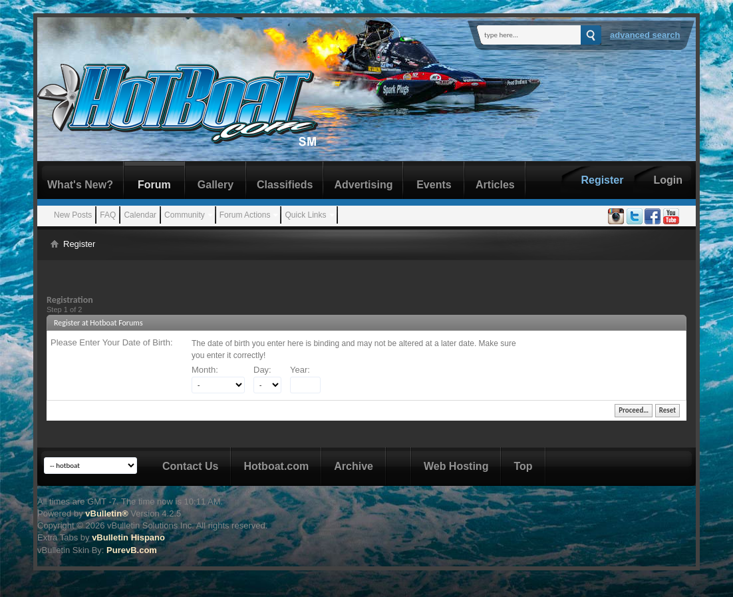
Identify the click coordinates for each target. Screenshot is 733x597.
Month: (205, 370)
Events (433, 184)
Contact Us (190, 466)
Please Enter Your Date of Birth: (112, 342)
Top (522, 466)
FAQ (108, 215)
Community (184, 215)
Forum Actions (245, 215)
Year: (300, 370)
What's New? (80, 184)
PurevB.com (131, 550)
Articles (495, 184)
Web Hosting (456, 466)
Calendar (140, 215)
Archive (353, 466)
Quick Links (305, 215)
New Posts (73, 215)
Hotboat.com (276, 466)
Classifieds (285, 184)
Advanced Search (645, 35)
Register (602, 180)
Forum (154, 184)
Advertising (363, 184)
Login (667, 180)
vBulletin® (106, 513)
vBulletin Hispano (128, 537)
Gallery (215, 184)
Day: (262, 370)
